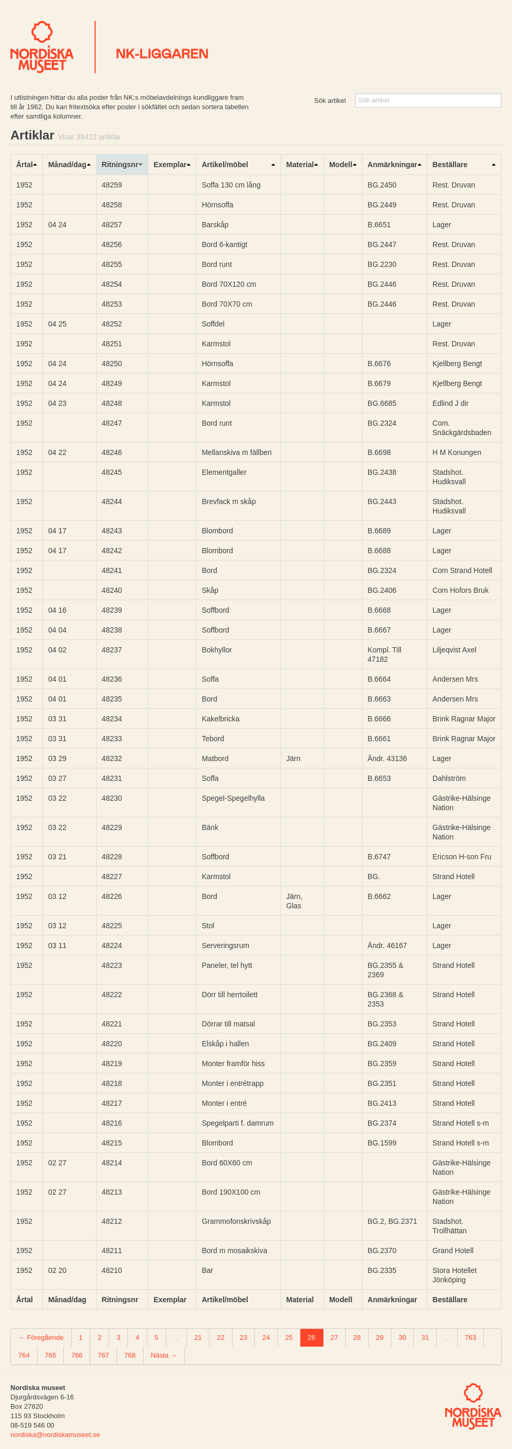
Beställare (450, 164)
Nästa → (164, 1355)
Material (300, 164)
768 (130, 1355)
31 (424, 1337)
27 (334, 1337)
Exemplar (170, 164)
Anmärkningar (392, 164)
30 (402, 1337)
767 (103, 1355)
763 (470, 1337)
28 (356, 1337)
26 (311, 1337)
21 (198, 1337)
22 (220, 1337)
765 (50, 1355)
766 (77, 1355)
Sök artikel (330, 100)
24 (266, 1337)
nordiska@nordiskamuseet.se (55, 1435)
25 (289, 1337)
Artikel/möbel (225, 164)
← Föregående (41, 1337)
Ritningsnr (120, 164)
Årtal (24, 164)
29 (379, 1337)
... (176, 1337)
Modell (340, 164)
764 (24, 1355)
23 (243, 1337)
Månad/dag (67, 164)
